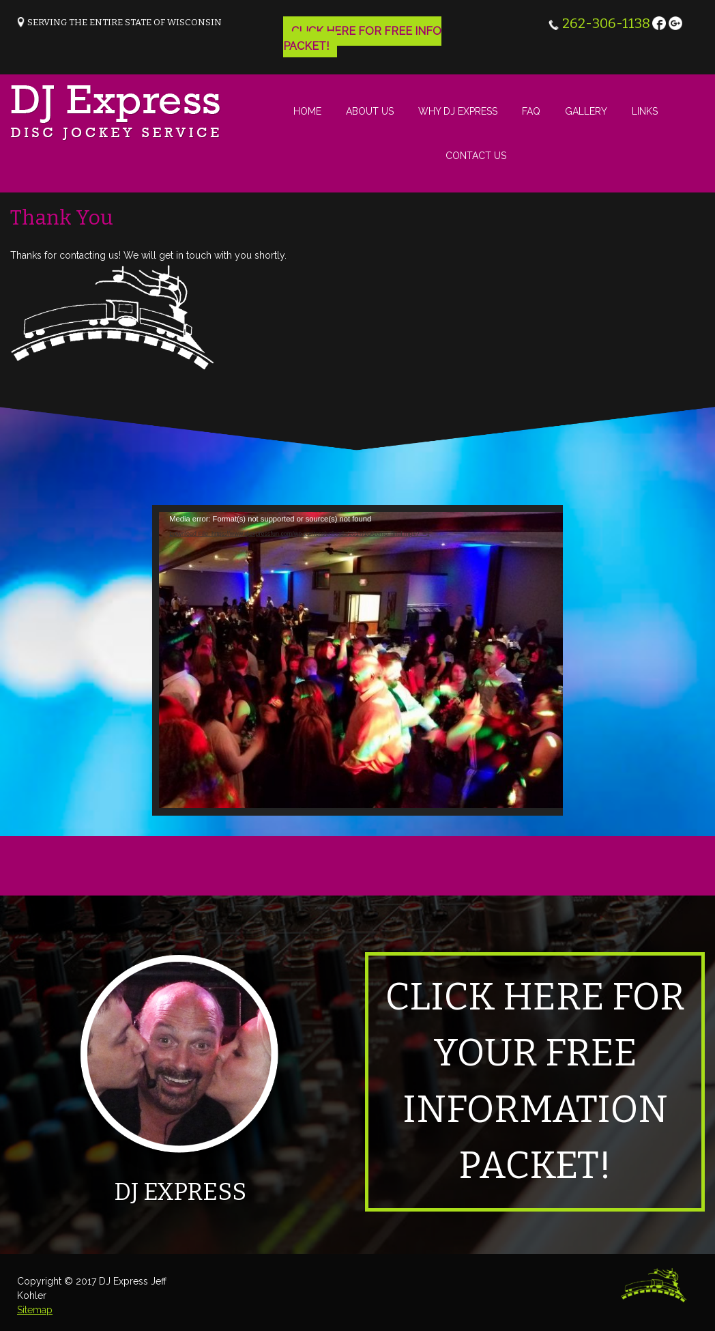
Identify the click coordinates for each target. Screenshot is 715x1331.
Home (307, 111)
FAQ (531, 111)
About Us (370, 111)
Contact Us (476, 155)
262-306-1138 (606, 23)
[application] (362, 660)
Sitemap (35, 1309)
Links (645, 111)
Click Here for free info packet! (362, 39)
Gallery (586, 111)
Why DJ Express (457, 111)
